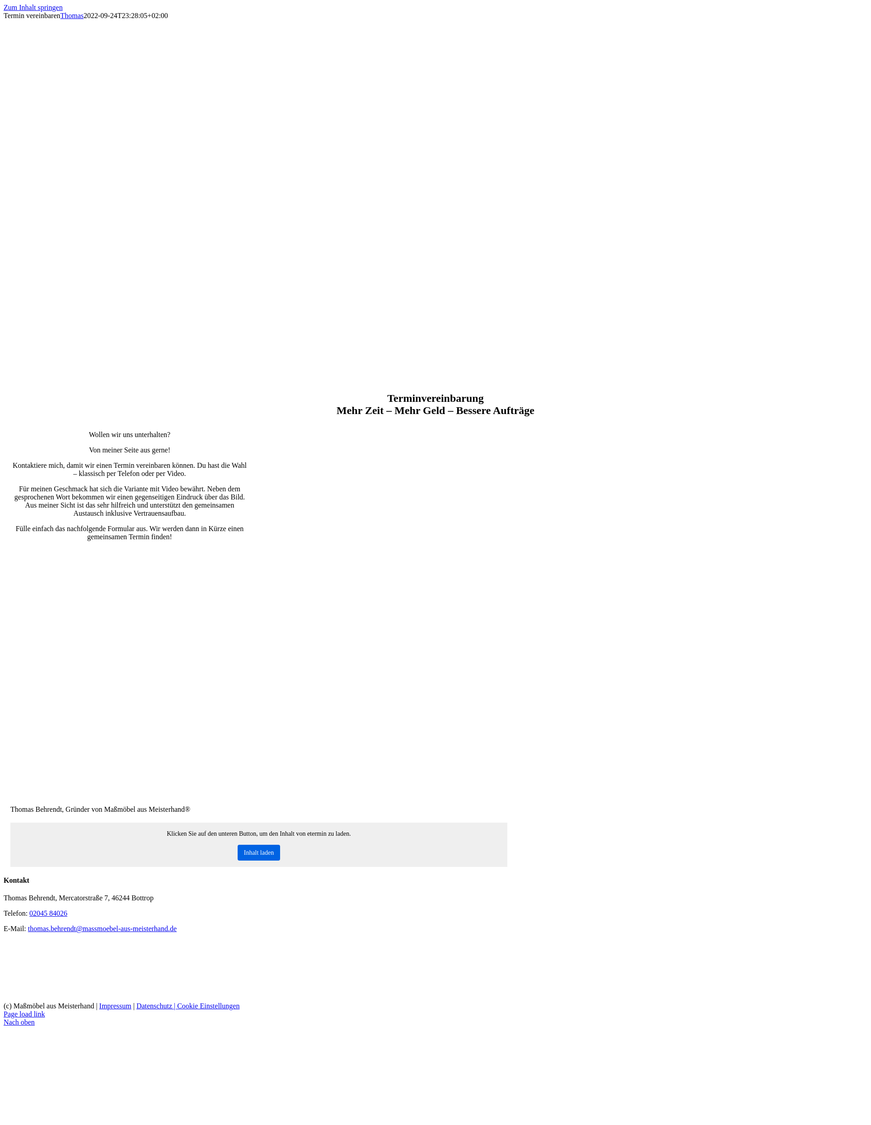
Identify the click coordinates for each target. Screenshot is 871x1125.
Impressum (115, 1006)
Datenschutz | (156, 1006)
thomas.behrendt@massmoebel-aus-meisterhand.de (102, 928)
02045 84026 (48, 913)
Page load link (24, 1014)
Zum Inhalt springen (33, 7)
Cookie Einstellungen (208, 1006)
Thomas (72, 15)
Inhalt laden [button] (259, 852)
